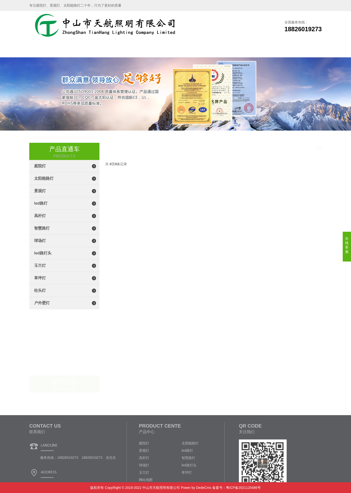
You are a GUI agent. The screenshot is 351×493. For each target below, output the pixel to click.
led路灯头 (42, 258)
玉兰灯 (40, 270)
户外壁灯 (42, 308)
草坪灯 (40, 283)
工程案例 (175, 50)
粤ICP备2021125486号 (243, 488)
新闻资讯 (208, 50)
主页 (256, 148)
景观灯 (40, 196)
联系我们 (273, 50)
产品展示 (110, 50)
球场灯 (40, 245)
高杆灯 (40, 220)
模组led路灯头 (309, 148)
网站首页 (45, 50)
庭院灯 (40, 171)
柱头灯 (40, 295)
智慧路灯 (42, 233)
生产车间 (143, 50)
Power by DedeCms (196, 488)
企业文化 (240, 50)
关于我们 (78, 50)
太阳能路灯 (44, 183)
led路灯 (41, 208)
